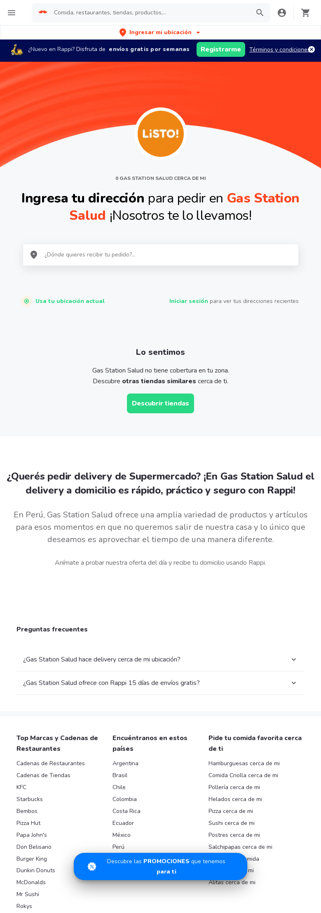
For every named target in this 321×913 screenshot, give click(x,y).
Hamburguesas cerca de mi (244, 763)
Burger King (31, 859)
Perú (118, 847)
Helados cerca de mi (235, 799)
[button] (160, 32)
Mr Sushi (27, 894)
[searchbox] (149, 13)
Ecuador (123, 823)
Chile (119, 787)
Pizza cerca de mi (231, 811)
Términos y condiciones (279, 50)
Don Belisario (34, 847)
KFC (21, 787)
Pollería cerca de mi (234, 787)
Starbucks (29, 799)
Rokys (24, 906)
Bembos (26, 811)
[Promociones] (160, 866)
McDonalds (31, 882)
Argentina (125, 763)
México (121, 835)
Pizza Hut (28, 823)
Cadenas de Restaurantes (50, 763)
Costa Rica (126, 811)
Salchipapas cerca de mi (240, 847)
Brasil (119, 775)
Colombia (124, 799)
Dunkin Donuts (35, 870)
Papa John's (31, 835)
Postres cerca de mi (234, 835)
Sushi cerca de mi (232, 823)
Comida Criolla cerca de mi (243, 775)
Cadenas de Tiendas (43, 775)
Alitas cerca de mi (232, 882)
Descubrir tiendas (160, 403)
